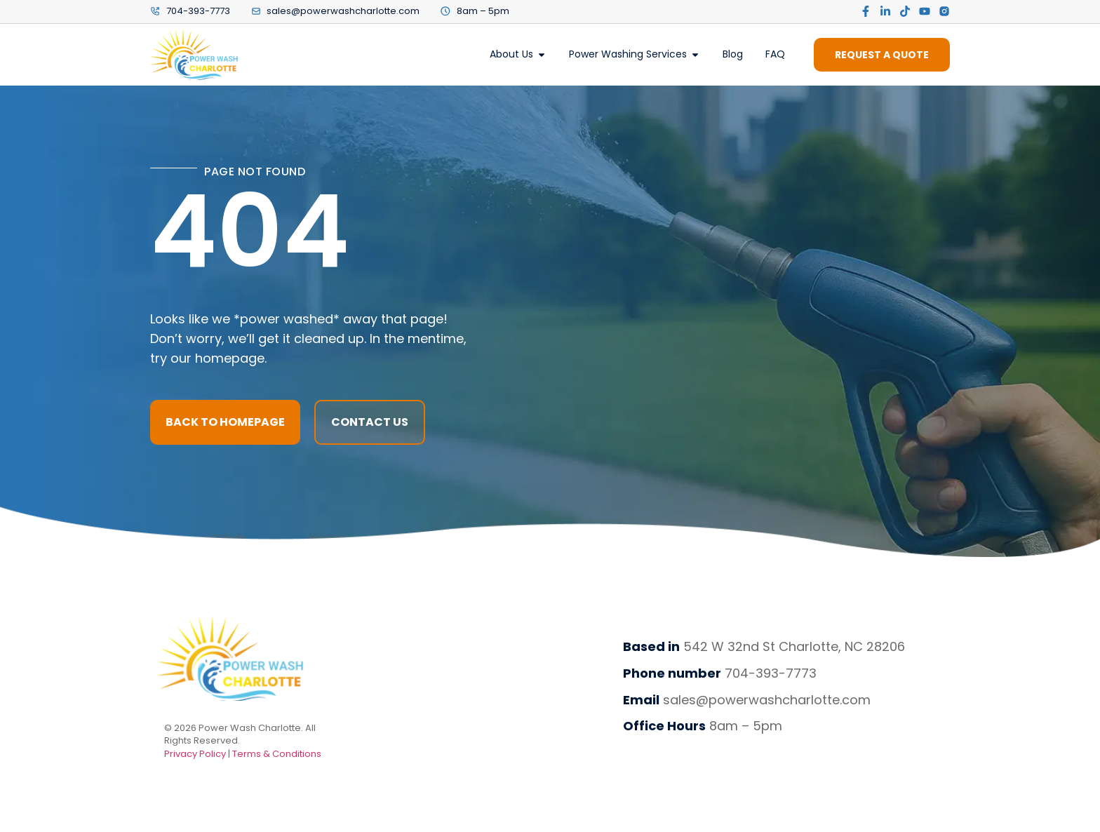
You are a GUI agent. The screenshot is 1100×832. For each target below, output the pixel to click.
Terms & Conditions (276, 753)
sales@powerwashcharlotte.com (767, 700)
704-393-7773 (771, 673)
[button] (369, 422)
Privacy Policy (196, 753)
